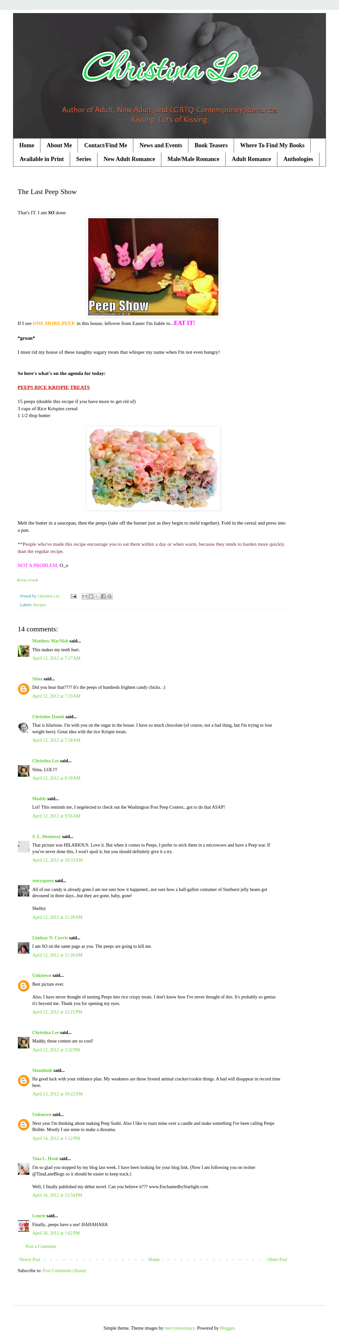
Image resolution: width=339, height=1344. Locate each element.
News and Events (161, 145)
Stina (37, 678)
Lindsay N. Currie (50, 937)
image (22, 580)
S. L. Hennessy (46, 836)
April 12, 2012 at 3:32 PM (56, 1049)
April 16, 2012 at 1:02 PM (56, 1233)
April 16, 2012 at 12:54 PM (57, 1195)
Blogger (227, 1328)
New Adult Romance (129, 159)
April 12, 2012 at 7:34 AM (56, 740)
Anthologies (298, 159)
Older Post (277, 1259)
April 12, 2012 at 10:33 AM (57, 860)
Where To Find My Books (272, 145)
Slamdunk (42, 1070)
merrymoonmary (180, 1328)
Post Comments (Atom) (64, 1270)
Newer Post (29, 1259)
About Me (59, 145)
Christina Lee (45, 760)
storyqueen (43, 880)
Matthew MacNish (50, 641)
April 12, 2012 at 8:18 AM (56, 778)
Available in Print (42, 159)
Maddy (39, 798)
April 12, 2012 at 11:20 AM (57, 917)
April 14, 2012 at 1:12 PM (56, 1138)
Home (26, 145)
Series (83, 159)
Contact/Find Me (105, 145)
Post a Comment (41, 1246)
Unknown (41, 975)
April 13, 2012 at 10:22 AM (57, 1094)
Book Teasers (211, 145)
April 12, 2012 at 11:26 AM (57, 955)
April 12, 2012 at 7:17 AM (56, 658)
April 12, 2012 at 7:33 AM (56, 696)
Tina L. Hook (45, 1158)
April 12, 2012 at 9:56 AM (56, 816)
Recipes (39, 605)
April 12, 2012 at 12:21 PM (57, 1012)
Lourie (38, 1215)
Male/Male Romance (193, 159)
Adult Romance (251, 159)
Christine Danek (48, 716)
